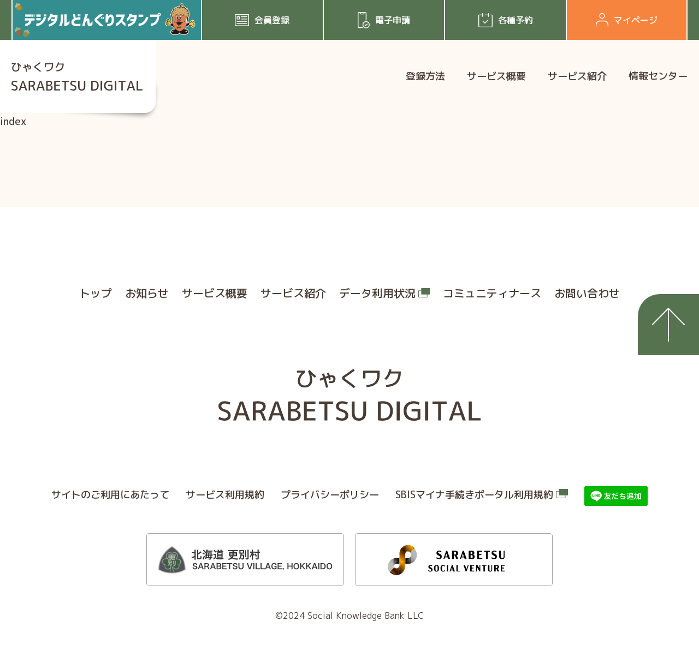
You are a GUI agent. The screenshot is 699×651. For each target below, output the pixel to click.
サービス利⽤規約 (225, 494)
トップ (95, 293)
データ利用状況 (377, 293)
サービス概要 (496, 76)
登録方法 (425, 76)
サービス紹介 (577, 76)
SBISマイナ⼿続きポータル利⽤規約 (474, 494)
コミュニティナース (492, 293)
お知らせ (147, 293)
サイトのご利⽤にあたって (110, 494)
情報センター (658, 76)
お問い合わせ (587, 293)
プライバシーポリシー (330, 494)
